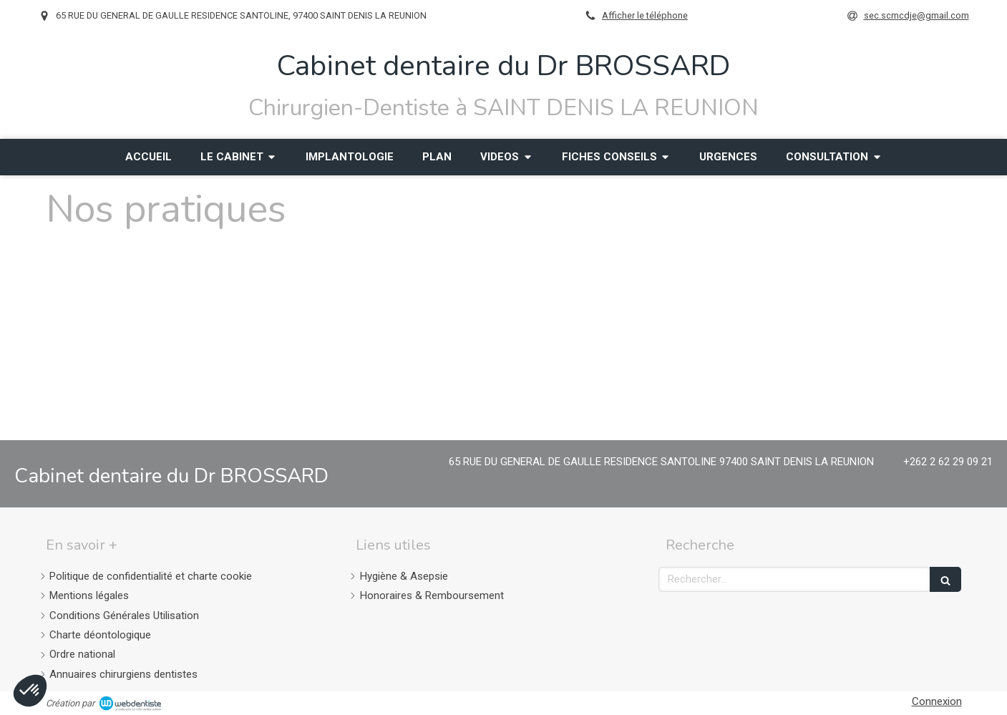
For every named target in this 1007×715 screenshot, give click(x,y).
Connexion (937, 701)
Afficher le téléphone (645, 15)
